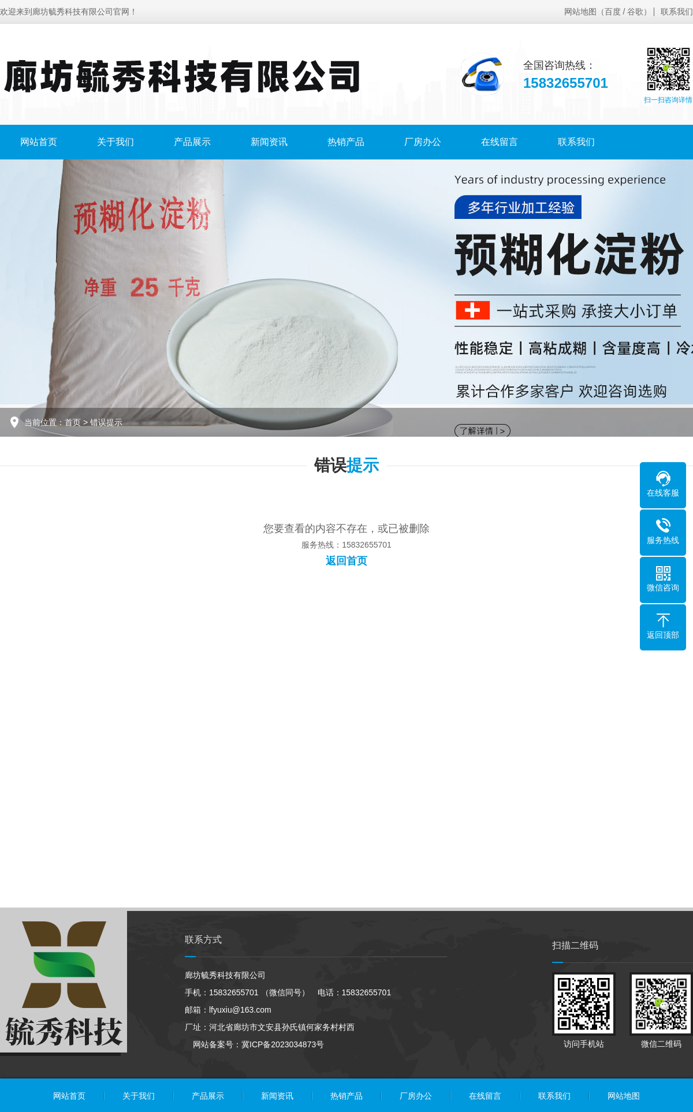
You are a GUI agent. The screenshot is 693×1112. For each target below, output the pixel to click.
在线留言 (499, 142)
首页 (73, 422)
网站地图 (580, 11)
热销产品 (345, 142)
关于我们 (115, 142)
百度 (613, 11)
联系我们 (677, 11)
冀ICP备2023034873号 (282, 1044)
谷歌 (635, 11)
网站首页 (38, 142)
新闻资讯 (269, 142)
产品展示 (192, 142)
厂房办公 (422, 142)
